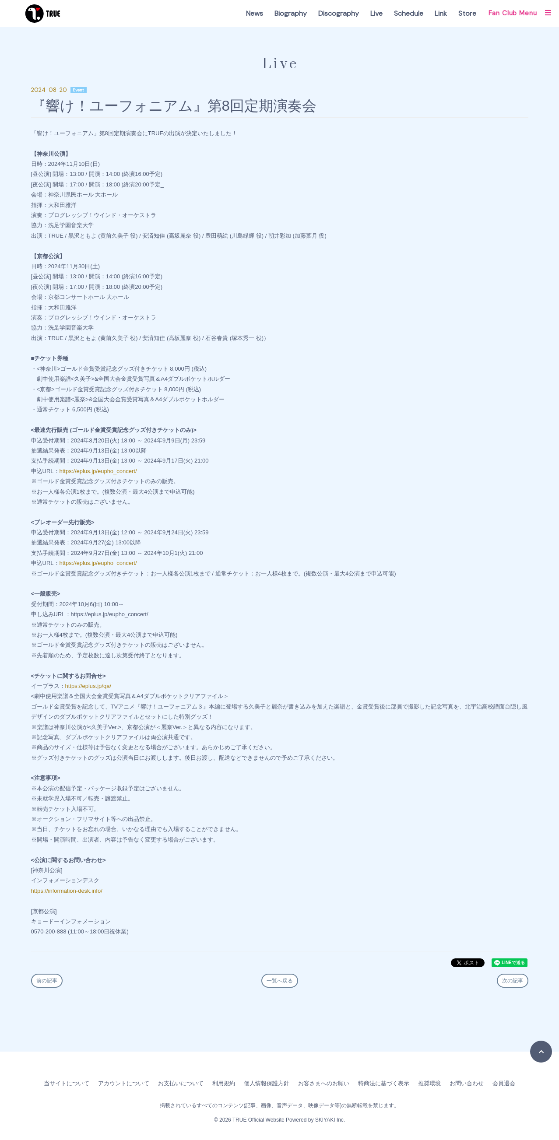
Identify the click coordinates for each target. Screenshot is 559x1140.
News (254, 13)
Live (376, 13)
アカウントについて (123, 1083)
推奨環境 (429, 1083)
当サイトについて (66, 1083)
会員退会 (503, 1083)
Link (441, 13)
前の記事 (46, 981)
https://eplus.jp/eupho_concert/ (98, 471)
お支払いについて (181, 1083)
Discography (338, 13)
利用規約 (223, 1083)
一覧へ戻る (280, 981)
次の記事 (512, 981)
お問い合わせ (467, 1083)
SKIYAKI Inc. (330, 1120)
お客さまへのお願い (323, 1083)
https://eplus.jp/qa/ (88, 686)
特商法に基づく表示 (383, 1083)
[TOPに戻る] (541, 1052)
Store (467, 13)
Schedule (408, 13)
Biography (290, 13)
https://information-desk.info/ (66, 890)
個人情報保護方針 (266, 1083)
